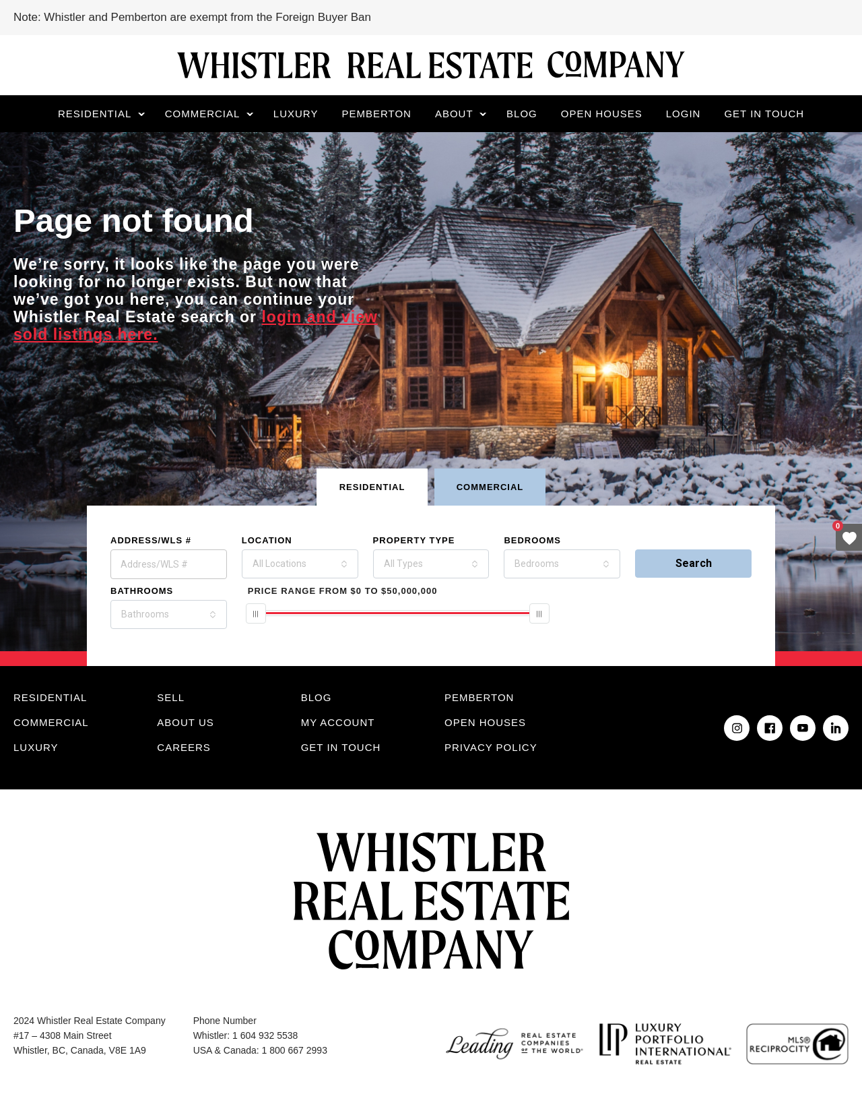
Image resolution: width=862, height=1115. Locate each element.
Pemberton (376, 113)
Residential (94, 113)
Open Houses (601, 113)
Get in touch (764, 113)
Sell (171, 697)
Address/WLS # (150, 540)
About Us (185, 722)
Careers (184, 747)
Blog (521, 113)
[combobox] (300, 563)
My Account (338, 722)
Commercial (202, 113)
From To (343, 591)
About (454, 113)
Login (683, 113)
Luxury (296, 113)
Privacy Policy (490, 747)
